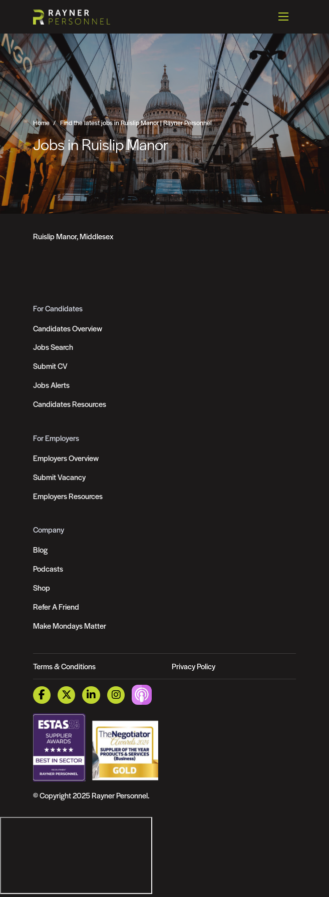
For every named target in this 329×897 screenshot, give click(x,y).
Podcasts (48, 568)
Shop (41, 587)
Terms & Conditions (64, 666)
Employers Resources (68, 496)
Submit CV (50, 365)
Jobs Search (53, 346)
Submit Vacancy (59, 477)
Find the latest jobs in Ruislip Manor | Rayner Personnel (136, 122)
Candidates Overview (67, 328)
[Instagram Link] (116, 695)
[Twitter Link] (66, 695)
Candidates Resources (69, 403)
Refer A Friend (56, 606)
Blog (40, 549)
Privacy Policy (193, 666)
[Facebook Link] (42, 695)
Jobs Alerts (51, 384)
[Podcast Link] (142, 694)
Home (41, 122)
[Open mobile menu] (283, 16)
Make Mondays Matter (69, 625)
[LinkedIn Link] (91, 695)
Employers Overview (66, 458)
